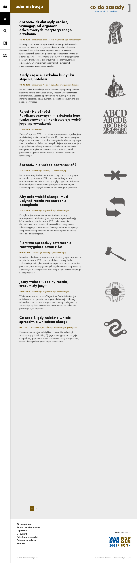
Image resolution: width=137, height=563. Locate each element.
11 (46, 508)
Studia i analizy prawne (28, 527)
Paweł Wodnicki (105, 558)
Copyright (22, 533)
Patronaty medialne (27, 540)
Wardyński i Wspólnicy (30, 558)
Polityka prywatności (27, 537)
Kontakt (21, 543)
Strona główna (24, 524)
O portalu (22, 530)
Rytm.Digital (126, 558)
